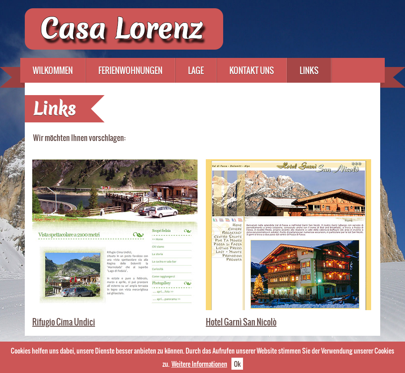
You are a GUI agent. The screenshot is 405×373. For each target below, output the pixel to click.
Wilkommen (53, 70)
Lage (196, 70)
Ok (237, 363)
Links (309, 70)
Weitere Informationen (199, 363)
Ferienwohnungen (130, 70)
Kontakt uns (251, 70)
